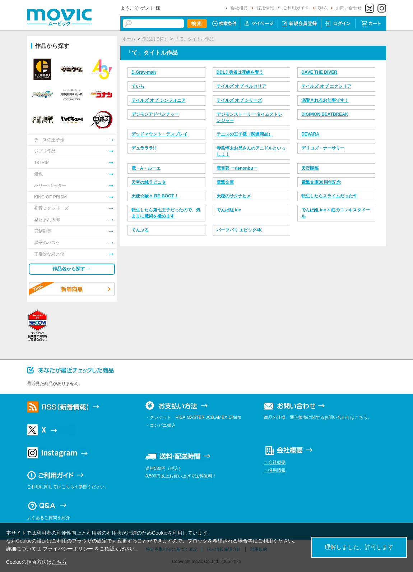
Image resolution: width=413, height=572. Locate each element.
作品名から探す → (71, 268)
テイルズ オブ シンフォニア (158, 100)
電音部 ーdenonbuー (237, 168)
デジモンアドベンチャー (155, 114)
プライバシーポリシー (68, 549)
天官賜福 (310, 168)
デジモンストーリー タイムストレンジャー (249, 117)
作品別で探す (155, 38)
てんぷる (140, 230)
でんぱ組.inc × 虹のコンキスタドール (335, 213)
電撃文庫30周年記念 (320, 182)
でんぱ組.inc (229, 209)
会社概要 (239, 7)
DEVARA (310, 134)
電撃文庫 (225, 182)
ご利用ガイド (296, 7)
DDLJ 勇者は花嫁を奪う (240, 72)
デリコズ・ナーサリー (322, 148)
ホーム (128, 38)
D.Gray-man (143, 72)
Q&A (322, 7)
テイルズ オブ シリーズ (239, 100)
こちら (59, 562)
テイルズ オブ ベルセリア (241, 86)
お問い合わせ (349, 7)
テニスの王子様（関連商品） (245, 134)
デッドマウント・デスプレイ (159, 134)
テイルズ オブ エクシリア (326, 86)
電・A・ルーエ (146, 168)
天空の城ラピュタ (148, 182)
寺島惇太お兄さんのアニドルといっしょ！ (251, 151)
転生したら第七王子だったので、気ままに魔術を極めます (165, 213)
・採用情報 (275, 470)
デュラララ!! (143, 148)
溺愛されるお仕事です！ (325, 100)
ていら (137, 86)
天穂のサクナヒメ (234, 195)
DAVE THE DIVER (319, 72)
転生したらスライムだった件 (329, 195)
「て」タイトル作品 (194, 38)
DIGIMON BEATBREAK (324, 114)
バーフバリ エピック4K (239, 230)
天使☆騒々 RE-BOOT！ (154, 195)
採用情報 (265, 7)
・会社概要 (275, 462)
